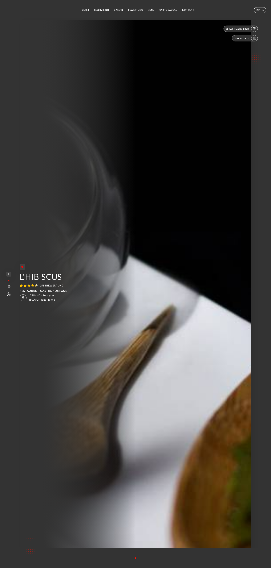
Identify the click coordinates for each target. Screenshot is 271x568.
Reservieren (101, 10)
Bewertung (135, 10)
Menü (151, 10)
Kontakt (188, 10)
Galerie (118, 10)
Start (85, 10)
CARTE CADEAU (168, 10)
